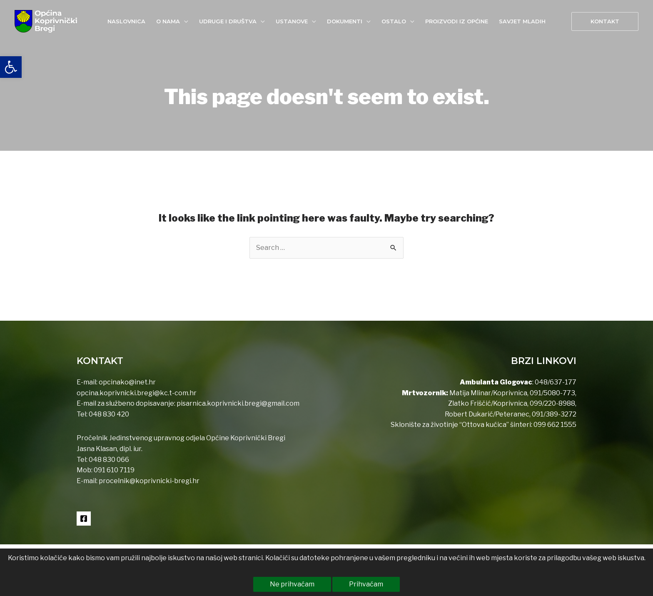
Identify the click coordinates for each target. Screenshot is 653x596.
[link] (11, 67)
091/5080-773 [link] (551, 393)
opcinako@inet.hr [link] (127, 382)
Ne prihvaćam (292, 584)
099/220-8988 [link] (552, 403)
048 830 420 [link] (108, 414)
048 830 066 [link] (108, 460)
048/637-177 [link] (554, 382)
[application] (184, 21)
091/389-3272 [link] (554, 414)
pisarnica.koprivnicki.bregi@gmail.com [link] (238, 403)
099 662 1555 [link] (554, 425)
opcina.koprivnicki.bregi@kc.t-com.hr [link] (137, 393)
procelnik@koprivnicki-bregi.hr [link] (149, 481)
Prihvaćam (366, 584)
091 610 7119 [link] (114, 470)
